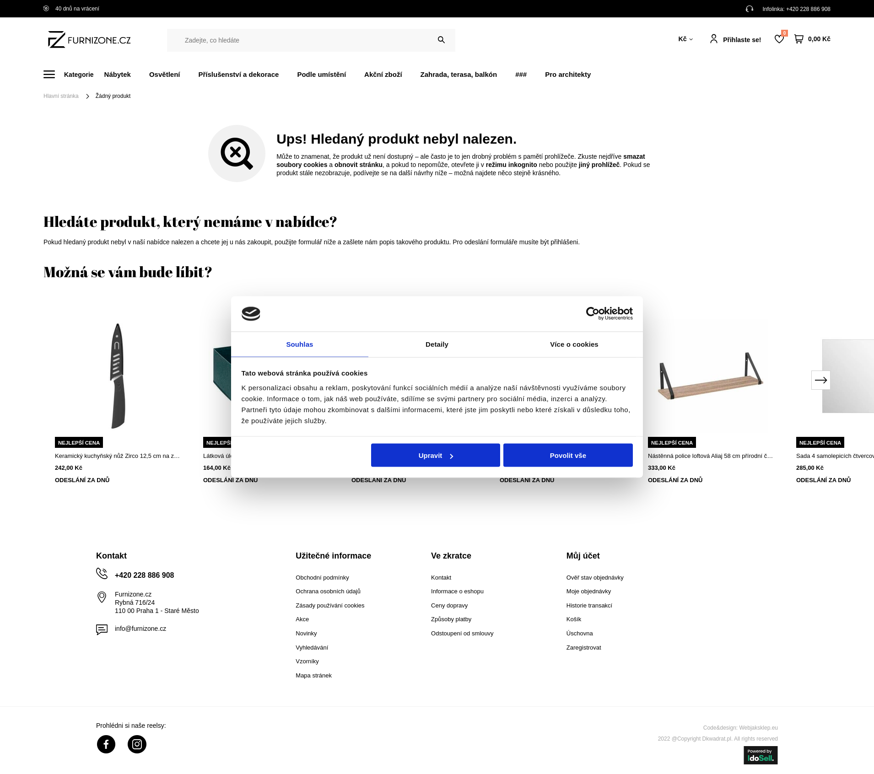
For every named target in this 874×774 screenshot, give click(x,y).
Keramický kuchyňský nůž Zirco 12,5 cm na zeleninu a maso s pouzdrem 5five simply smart (117, 455)
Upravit (436, 456)
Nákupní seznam (784, 33)
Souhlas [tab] (299, 343)
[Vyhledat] (441, 40)
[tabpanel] (117, 399)
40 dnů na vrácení (71, 8)
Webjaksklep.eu (758, 728)
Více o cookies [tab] (574, 343)
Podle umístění (321, 74)
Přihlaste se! (742, 39)
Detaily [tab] (437, 343)
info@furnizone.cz (140, 628)
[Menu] (73, 74)
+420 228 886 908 (808, 9)
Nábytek (117, 74)
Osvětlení (164, 74)
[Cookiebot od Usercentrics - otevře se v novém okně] (593, 313)
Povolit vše (568, 456)
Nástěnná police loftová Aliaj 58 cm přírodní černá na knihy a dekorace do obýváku (710, 455)
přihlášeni (564, 242)
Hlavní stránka (61, 96)
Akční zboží (383, 74)
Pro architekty (568, 74)
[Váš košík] (812, 39)
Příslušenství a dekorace (238, 74)
